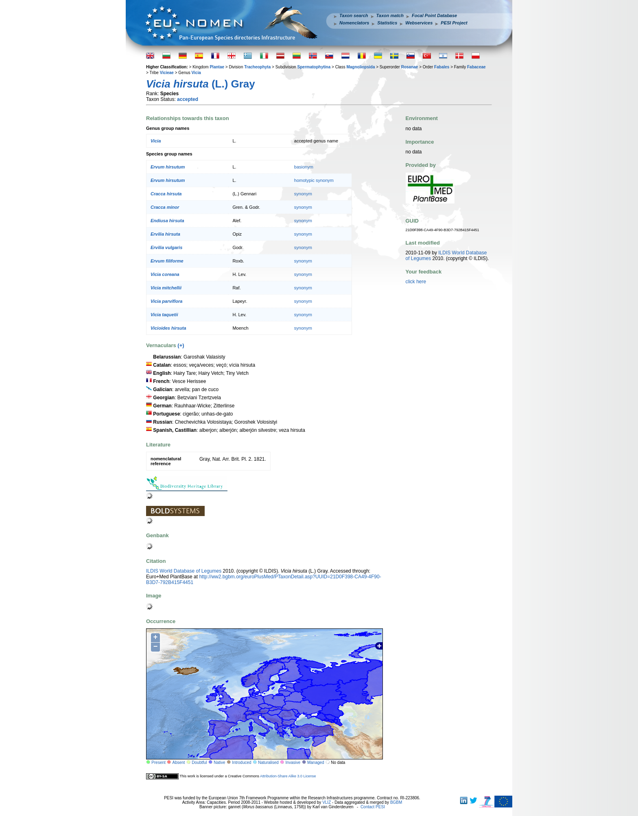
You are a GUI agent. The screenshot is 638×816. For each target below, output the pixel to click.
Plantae (217, 67)
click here (416, 281)
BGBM (396, 802)
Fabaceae (476, 67)
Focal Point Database (434, 15)
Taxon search (353, 15)
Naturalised (268, 762)
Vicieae (167, 72)
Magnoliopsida (360, 67)
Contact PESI (373, 807)
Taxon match (390, 15)
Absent (179, 762)
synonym (303, 193)
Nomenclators (354, 22)
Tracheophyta (257, 67)
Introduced (241, 762)
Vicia (196, 72)
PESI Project (454, 22)
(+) (180, 345)
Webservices (419, 22)
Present (158, 762)
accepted (187, 99)
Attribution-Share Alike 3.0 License (288, 776)
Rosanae (409, 67)
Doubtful (199, 762)
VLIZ (326, 802)
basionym (303, 166)
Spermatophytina (314, 67)
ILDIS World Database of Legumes (183, 571)
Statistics (387, 22)
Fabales (441, 67)
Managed (315, 762)
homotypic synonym (314, 180)
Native (219, 762)
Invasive (293, 762)
